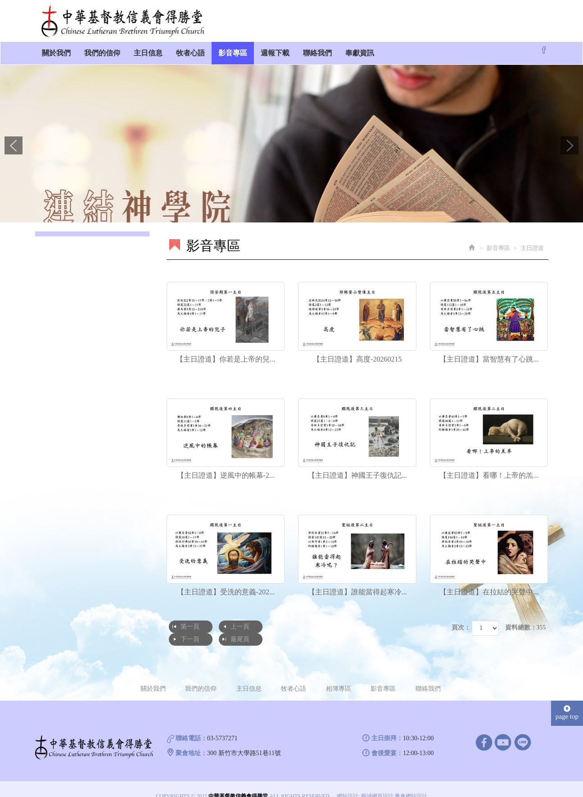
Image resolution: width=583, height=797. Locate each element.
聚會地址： (191, 740)
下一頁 (288, 626)
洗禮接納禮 (59, 323)
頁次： (461, 627)
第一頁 (190, 626)
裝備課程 (56, 290)
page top (567, 699)
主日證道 (56, 257)
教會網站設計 (411, 783)
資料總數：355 (525, 627)
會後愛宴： (387, 740)
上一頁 (239, 626)
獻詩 (50, 273)
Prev (14, 145)
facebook (484, 729)
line (522, 729)
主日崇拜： (387, 725)
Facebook (543, 49)
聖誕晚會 (56, 306)
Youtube (503, 729)
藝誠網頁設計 (377, 783)
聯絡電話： (191, 725)
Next (569, 145)
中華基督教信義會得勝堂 (123, 21)
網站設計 (347, 783)
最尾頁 (338, 626)
